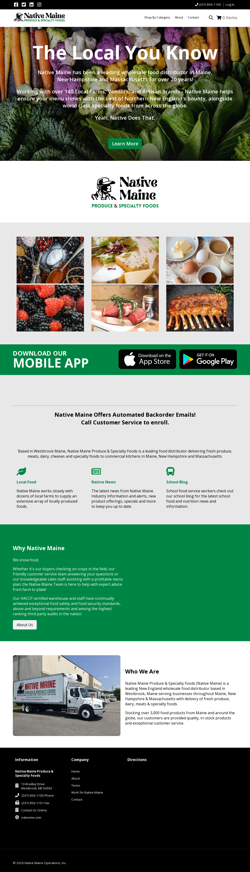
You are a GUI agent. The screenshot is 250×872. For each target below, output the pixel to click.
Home (75, 771)
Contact (76, 799)
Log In (230, 4)
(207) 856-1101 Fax (35, 803)
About (75, 778)
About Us (25, 624)
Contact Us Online (34, 810)
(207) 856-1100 (210, 4)
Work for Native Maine (87, 792)
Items (229, 17)
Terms (75, 785)
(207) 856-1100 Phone (38, 795)
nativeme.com (31, 817)
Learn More (125, 143)
